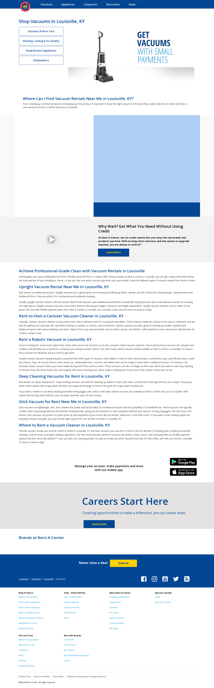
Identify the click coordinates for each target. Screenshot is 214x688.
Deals (157, 597)
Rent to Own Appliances (29, 602)
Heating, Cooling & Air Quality (41, 41)
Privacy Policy (25, 676)
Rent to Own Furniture (28, 597)
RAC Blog (113, 628)
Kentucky (36, 578)
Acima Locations (116, 623)
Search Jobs (99, 524)
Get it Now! (69, 639)
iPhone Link (183, 473)
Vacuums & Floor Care (41, 31)
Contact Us (23, 650)
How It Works (70, 612)
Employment (115, 602)
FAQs (66, 618)
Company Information (119, 597)
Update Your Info (72, 607)
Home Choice (70, 645)
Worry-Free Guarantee (29, 639)
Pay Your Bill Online (73, 597)
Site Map (22, 660)
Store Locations (116, 618)
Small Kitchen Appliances (41, 50)
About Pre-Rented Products (31, 618)
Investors (113, 607)
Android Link (183, 463)
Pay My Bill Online (26, 666)
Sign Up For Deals (163, 602)
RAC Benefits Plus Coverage (76, 655)
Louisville (48, 578)
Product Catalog (26, 628)
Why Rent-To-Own (27, 645)
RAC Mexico (69, 650)
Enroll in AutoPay (71, 602)
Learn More (113, 252)
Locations (24, 578)
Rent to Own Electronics (29, 612)
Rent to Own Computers (29, 607)
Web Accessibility (42, 676)
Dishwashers (41, 60)
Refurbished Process (28, 623)
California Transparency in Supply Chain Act (86, 676)
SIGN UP (123, 563)
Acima (67, 660)
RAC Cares (114, 612)
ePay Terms (58, 676)
